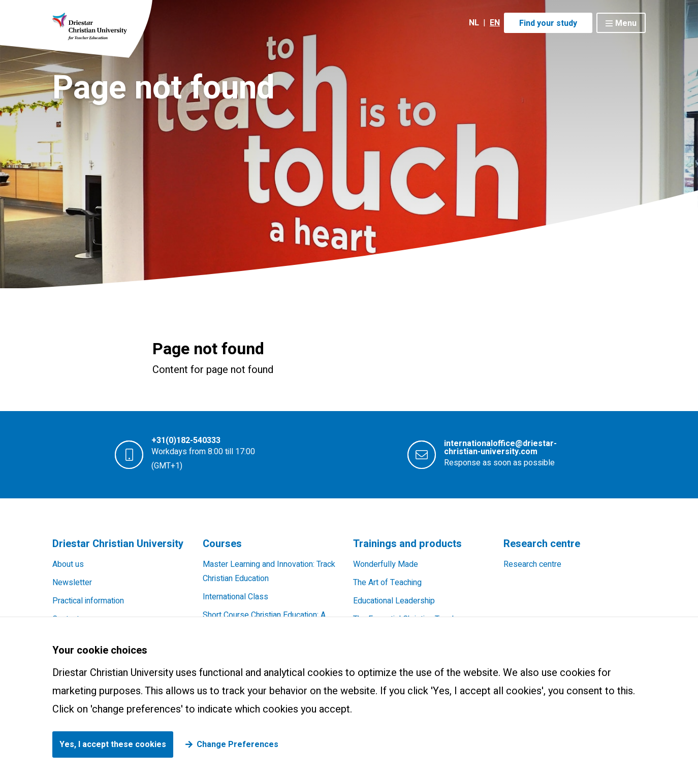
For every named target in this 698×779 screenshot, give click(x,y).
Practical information (88, 601)
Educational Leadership (394, 601)
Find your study (548, 23)
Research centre (532, 564)
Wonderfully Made (385, 564)
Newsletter (72, 583)
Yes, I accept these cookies (112, 744)
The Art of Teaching (387, 583)
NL (474, 23)
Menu (626, 23)
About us (68, 564)
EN (495, 23)
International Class (235, 597)
